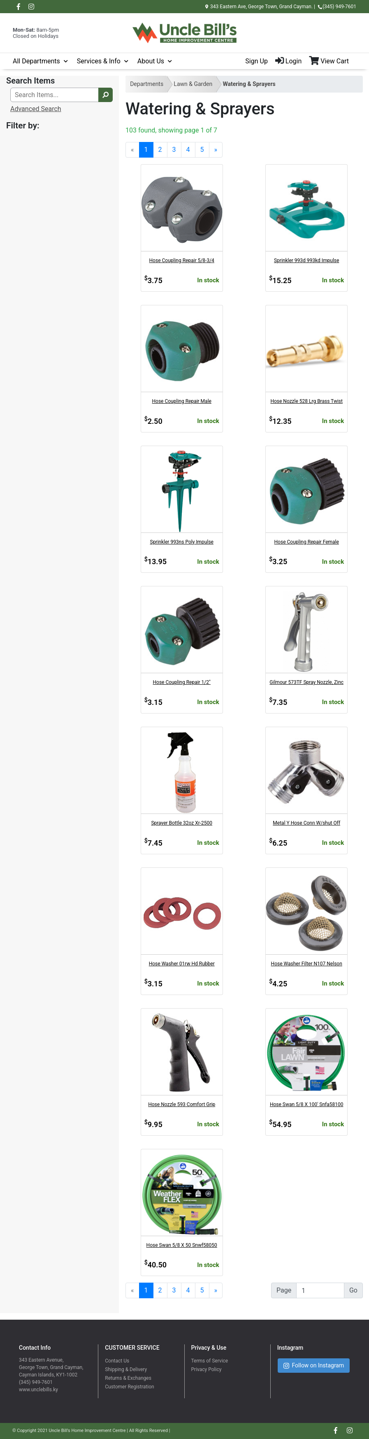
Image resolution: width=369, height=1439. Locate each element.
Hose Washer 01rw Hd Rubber (182, 964)
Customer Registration (129, 1387)
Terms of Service (209, 1361)
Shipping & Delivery (126, 1369)
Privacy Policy (206, 1369)
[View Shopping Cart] (332, 61)
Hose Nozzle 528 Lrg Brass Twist (306, 401)
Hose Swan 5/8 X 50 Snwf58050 (181, 1245)
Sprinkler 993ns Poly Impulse (182, 542)
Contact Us (117, 1361)
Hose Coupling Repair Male (181, 401)
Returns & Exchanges (128, 1378)
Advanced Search (35, 109)
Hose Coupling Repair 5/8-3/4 (181, 260)
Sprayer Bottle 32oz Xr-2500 (181, 823)
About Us (150, 61)
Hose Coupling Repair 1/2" (182, 682)
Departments (146, 84)
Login (288, 61)
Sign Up (256, 61)
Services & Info (99, 61)
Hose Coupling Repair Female (306, 542)
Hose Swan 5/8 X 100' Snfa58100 (306, 1104)
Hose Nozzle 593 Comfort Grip (181, 1104)
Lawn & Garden (193, 84)
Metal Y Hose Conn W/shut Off (306, 823)
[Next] (216, 150)
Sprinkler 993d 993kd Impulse (306, 260)
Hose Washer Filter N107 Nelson (306, 964)
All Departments (36, 61)
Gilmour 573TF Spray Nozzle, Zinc (306, 682)
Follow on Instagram (313, 1365)
